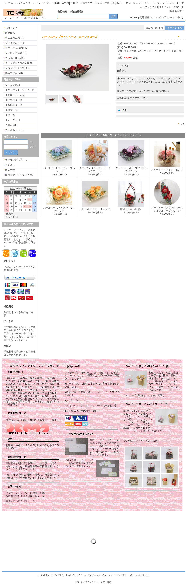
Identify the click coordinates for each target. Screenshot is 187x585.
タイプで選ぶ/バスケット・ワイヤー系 (145, 51)
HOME (133, 17)
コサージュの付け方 (16, 48)
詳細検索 (77, 11)
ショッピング (158, 17)
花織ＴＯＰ (11, 27)
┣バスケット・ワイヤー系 (19, 90)
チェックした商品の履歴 (18, 62)
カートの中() (175, 17)
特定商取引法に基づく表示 (19, 175)
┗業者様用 (11, 125)
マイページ (81, 575)
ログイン (166, 7)
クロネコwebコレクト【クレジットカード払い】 (91, 405)
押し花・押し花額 (15, 57)
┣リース (10, 115)
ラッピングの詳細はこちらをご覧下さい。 (146, 395)
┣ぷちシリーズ (13, 99)
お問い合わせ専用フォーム (20, 501)
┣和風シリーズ (13, 105)
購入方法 (10, 170)
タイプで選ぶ (12, 85)
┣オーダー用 (12, 120)
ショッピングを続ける (17, 68)
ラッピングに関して (16, 52)
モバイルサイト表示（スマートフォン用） (107, 575)
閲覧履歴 (144, 17)
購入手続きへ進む (15, 73)
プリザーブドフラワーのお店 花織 (93, 582)
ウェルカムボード (15, 37)
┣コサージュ (12, 110)
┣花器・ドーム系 (15, 95)
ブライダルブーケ (15, 42)
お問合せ (10, 165)
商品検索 (10, 32)
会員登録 (178, 7)
